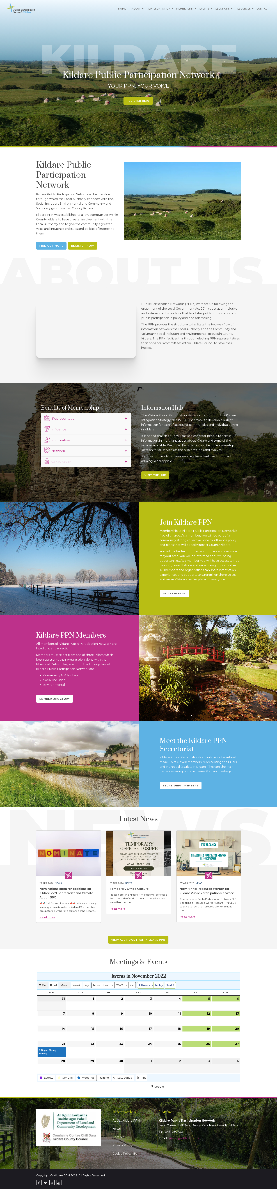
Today (159, 985)
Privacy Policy (122, 1145)
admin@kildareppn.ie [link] (184, 1138)
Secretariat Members (180, 785)
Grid (43, 986)
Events (204, 8)
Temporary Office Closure (129, 889)
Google (157, 1087)
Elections (222, 8)
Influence (55, 429)
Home (122, 8)
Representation (158, 8)
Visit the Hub (155, 475)
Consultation (58, 461)
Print (141, 1078)
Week (76, 985)
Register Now (82, 245)
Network (54, 450)
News (58, 883)
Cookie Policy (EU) (126, 1153)
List (53, 986)
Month (65, 985)
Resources (243, 8)
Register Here (138, 100)
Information (57, 439)
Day (86, 985)
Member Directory (54, 698)
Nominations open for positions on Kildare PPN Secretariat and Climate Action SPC (66, 893)
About (136, 8)
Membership (185, 8)
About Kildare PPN (126, 1120)
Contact (263, 8)
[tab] (86, 418)
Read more (47, 917)
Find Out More (51, 245)
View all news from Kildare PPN (138, 939)
